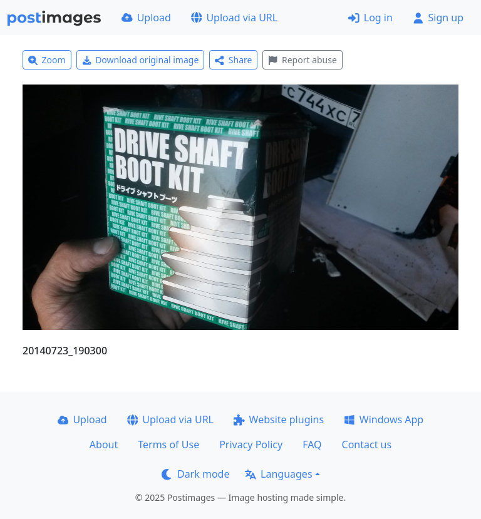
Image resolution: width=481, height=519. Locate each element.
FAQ (312, 444)
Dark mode (195, 474)
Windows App (383, 419)
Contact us (367, 444)
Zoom (47, 60)
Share (233, 60)
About (104, 444)
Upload (146, 17)
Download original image (140, 60)
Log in (370, 17)
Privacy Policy (250, 444)
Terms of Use (168, 444)
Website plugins (279, 419)
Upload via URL (234, 17)
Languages (278, 474)
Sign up (438, 17)
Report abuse (302, 60)
